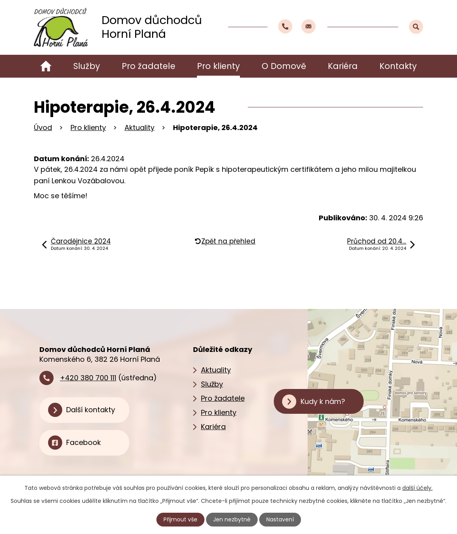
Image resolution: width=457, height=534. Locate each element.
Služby (86, 66)
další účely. (417, 488)
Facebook (83, 442)
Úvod (46, 66)
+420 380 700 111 (88, 378)
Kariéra (343, 66)
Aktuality (139, 127)
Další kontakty (90, 410)
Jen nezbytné (232, 519)
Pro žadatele (148, 66)
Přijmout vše (180, 519)
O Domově (284, 66)
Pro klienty (218, 66)
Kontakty (398, 66)
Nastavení (280, 519)
